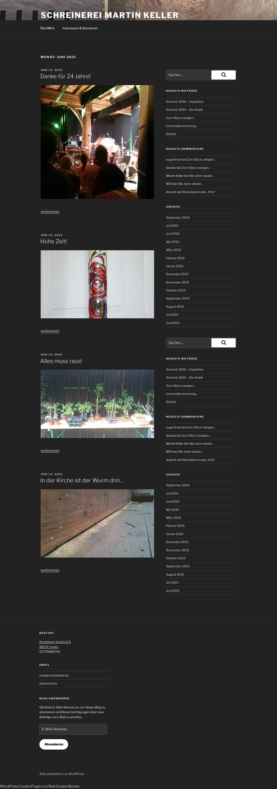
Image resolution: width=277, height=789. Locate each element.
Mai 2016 (172, 242)
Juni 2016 (172, 233)
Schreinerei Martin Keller (110, 15)
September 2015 (178, 298)
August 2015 (175, 306)
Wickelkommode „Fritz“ (198, 192)
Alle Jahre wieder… (201, 175)
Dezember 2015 (177, 274)
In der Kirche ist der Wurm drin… (82, 480)
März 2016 (173, 250)
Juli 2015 (172, 314)
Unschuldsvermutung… (182, 126)
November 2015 (177, 282)
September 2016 (178, 217)
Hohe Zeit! (53, 241)
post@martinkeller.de (54, 675)
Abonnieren (53, 744)
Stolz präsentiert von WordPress (61, 774)
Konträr (171, 134)
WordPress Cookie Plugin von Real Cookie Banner (40, 786)
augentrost (173, 159)
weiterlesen (50, 212)
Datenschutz (48, 683)
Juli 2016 (172, 225)
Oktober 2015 (175, 290)
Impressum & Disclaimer (80, 28)
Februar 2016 (175, 258)
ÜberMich (47, 28)
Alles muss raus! (61, 361)
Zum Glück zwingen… (180, 118)
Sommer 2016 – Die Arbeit (184, 109)
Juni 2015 (172, 323)
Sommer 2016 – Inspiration (185, 101)
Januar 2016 (174, 266)
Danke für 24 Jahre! (65, 76)
